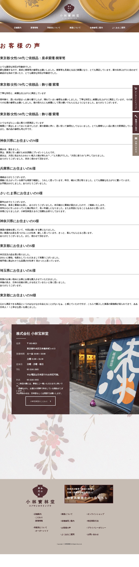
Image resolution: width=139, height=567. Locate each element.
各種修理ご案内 (96, 28)
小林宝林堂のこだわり (40, 401)
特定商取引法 (93, 521)
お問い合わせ (93, 534)
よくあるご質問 (118, 28)
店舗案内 (17, 28)
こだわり (39, 517)
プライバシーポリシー (96, 528)
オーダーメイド (41, 531)
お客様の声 (66, 528)
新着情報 (34, 28)
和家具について (53, 28)
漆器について (75, 28)
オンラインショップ (95, 514)
